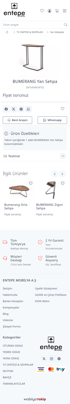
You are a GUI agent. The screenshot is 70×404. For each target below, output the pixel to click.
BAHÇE (7, 377)
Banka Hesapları (13, 301)
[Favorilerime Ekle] (62, 108)
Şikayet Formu (12, 326)
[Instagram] (51, 358)
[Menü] (64, 10)
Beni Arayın (17, 120)
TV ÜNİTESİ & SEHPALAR (18, 364)
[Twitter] (44, 358)
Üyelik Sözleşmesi (46, 288)
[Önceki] (62, 173)
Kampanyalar (11, 307)
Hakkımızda (10, 295)
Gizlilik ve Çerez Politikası (51, 295)
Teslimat (12, 156)
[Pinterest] (59, 358)
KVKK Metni (42, 301)
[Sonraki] (54, 173)
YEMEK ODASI (11, 352)
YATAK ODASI (11, 358)
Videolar (8, 320)
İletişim (7, 288)
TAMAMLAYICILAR (14, 383)
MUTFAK (8, 371)
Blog (6, 314)
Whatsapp (52, 120)
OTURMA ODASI (13, 345)
